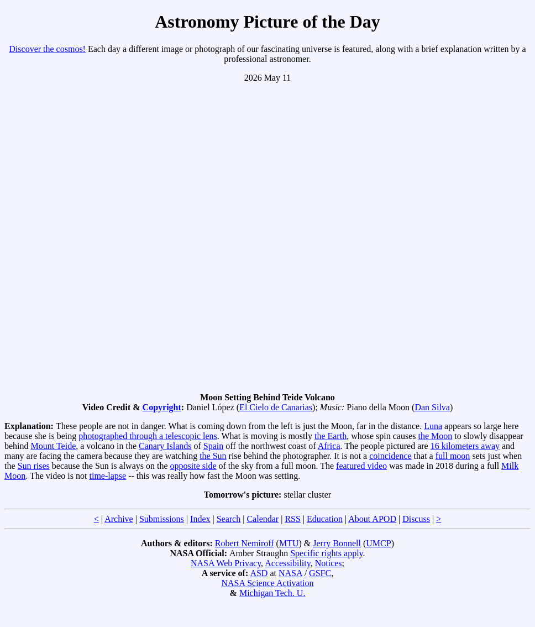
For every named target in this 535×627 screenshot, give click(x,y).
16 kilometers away (465, 446)
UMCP (378, 543)
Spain (213, 446)
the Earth (330, 436)
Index (200, 519)
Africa (329, 446)
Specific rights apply (326, 553)
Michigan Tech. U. (272, 593)
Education (325, 519)
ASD (259, 573)
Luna (433, 426)
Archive (118, 519)
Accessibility (288, 563)
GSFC (320, 573)
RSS (292, 519)
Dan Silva (432, 407)
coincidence (390, 456)
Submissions (161, 519)
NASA (290, 573)
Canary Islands (165, 446)
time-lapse (107, 475)
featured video (361, 466)
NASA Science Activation (267, 583)
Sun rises (34, 466)
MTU (289, 543)
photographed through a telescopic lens (147, 436)
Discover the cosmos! (47, 49)
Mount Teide (53, 446)
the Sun (213, 456)
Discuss (416, 519)
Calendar (262, 519)
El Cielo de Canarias (275, 407)
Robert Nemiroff (244, 543)
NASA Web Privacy (226, 563)
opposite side (193, 466)
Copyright (162, 407)
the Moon (435, 436)
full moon (453, 456)
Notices (328, 563)
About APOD (372, 519)
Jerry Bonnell (337, 543)
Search (229, 519)
